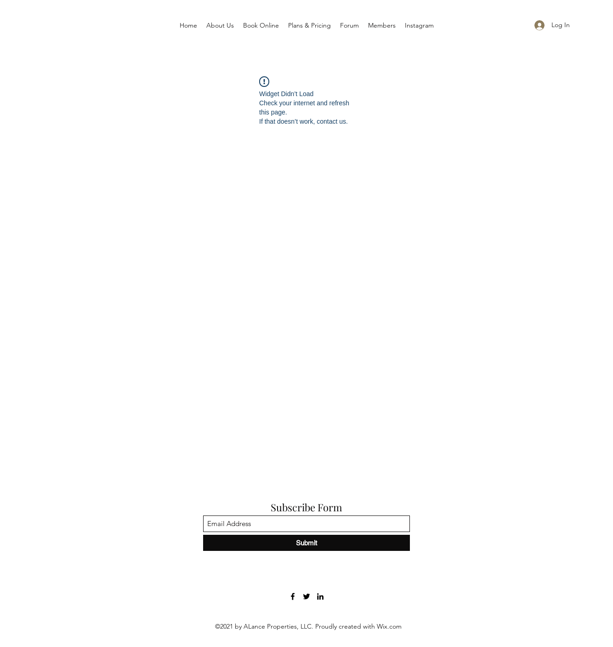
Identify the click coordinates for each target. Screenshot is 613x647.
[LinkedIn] (320, 596)
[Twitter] (306, 596)
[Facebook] (292, 596)
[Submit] (306, 543)
